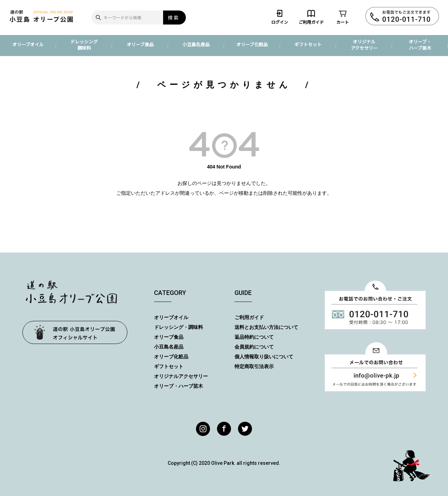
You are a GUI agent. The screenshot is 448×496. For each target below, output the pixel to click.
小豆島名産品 (196, 44)
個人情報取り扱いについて (263, 356)
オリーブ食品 (140, 44)
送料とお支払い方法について (266, 327)
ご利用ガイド (311, 17)
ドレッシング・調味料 (178, 327)
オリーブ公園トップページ (74, 332)
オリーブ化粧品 (252, 44)
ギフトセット (308, 44)
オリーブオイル (28, 44)
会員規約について (254, 347)
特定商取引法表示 (254, 366)
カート (342, 17)
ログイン (279, 17)
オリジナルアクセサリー (364, 44)
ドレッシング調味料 (84, 44)
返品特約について (254, 337)
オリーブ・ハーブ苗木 (420, 44)
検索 (174, 17)
